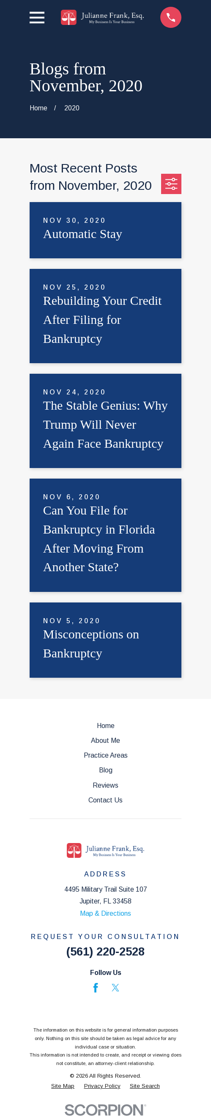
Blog (105, 770)
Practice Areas (106, 755)
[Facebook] (95, 987)
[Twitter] (115, 987)
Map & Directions (105, 913)
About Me (105, 740)
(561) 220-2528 (105, 951)
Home (106, 725)
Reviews (105, 785)
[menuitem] (62, 1086)
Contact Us (105, 800)
